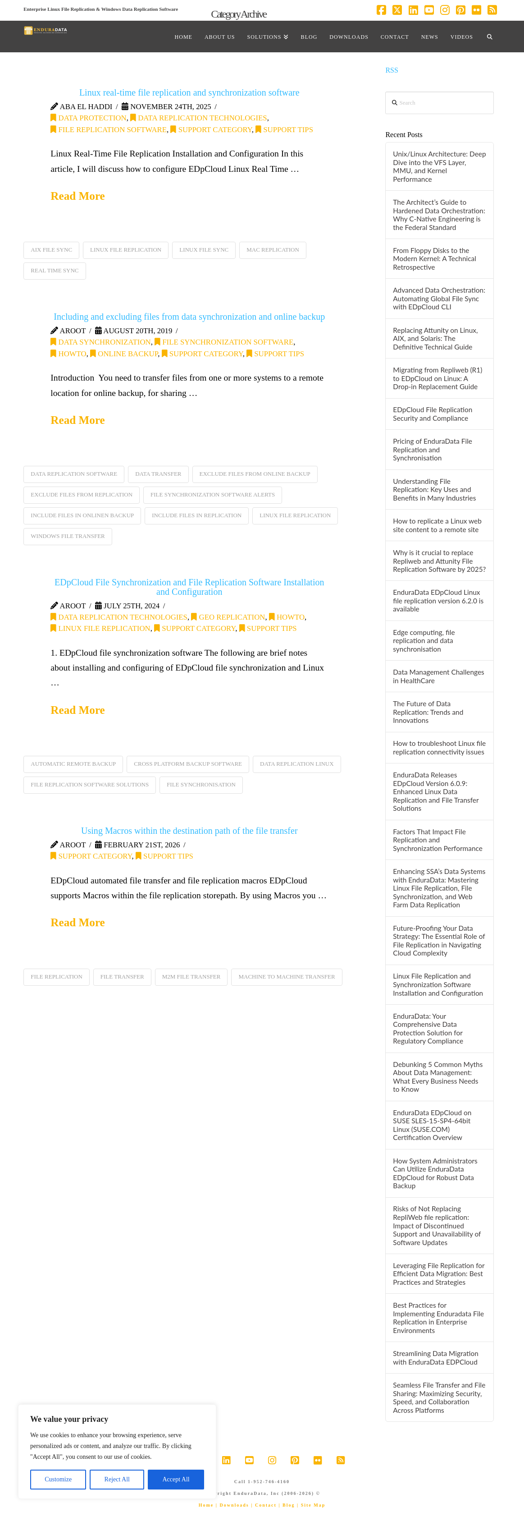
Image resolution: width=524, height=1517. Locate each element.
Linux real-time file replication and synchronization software (189, 92)
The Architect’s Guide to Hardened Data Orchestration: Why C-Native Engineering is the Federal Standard (439, 214)
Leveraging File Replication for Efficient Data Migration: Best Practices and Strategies (438, 1273)
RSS (391, 70)
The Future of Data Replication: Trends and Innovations (428, 711)
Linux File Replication (100, 628)
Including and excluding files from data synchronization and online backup (189, 317)
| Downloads (232, 1505)
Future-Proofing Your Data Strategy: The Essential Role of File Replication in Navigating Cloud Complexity (439, 940)
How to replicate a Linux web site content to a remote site (437, 525)
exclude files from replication (81, 494)
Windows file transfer (68, 536)
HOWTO (68, 353)
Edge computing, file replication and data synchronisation (424, 640)
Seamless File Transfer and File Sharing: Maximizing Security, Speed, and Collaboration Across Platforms (439, 1397)
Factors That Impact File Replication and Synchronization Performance (438, 839)
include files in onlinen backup (82, 515)
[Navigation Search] (490, 36)
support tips (284, 129)
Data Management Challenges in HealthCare (438, 676)
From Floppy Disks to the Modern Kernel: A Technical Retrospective (434, 258)
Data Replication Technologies (198, 118)
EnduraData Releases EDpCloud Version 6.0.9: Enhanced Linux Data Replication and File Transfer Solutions (435, 791)
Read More (77, 196)
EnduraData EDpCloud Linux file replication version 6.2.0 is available (438, 600)
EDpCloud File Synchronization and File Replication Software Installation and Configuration (189, 587)
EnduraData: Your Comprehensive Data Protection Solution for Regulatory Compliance (428, 1028)
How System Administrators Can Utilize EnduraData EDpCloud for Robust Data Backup (435, 1173)
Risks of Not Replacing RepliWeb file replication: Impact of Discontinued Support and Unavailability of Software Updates (437, 1225)
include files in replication (196, 515)
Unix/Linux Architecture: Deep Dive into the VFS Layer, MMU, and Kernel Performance (439, 166)
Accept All (175, 1479)
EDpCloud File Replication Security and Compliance (432, 413)
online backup (124, 353)
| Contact (264, 1505)
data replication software (74, 473)
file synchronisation (201, 784)
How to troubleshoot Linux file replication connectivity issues (439, 747)
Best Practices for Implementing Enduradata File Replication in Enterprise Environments (438, 1317)
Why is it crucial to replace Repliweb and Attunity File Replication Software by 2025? (439, 560)
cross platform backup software (188, 763)
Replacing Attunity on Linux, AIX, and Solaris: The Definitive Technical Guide (435, 338)
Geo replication (228, 617)
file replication (56, 976)
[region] (117, 1451)
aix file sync (51, 249)
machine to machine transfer (286, 976)
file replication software (108, 129)
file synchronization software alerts (212, 494)
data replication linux (297, 763)
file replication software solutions (90, 784)
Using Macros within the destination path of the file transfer (189, 831)
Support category (210, 129)
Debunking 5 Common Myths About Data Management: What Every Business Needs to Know (438, 1077)
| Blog (286, 1505)
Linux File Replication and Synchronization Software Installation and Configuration (438, 984)
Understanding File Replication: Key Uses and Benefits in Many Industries (434, 489)
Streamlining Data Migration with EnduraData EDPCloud (435, 1357)
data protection (88, 118)
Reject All (117, 1479)
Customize (58, 1479)
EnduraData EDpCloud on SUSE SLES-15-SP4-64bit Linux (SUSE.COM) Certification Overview (432, 1125)
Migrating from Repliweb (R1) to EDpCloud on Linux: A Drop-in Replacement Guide (437, 378)
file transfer (122, 976)
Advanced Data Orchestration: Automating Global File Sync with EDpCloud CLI (439, 298)
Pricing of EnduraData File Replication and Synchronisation (432, 449)
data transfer (158, 473)
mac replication (272, 249)
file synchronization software (224, 342)
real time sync (54, 270)
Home (206, 1505)
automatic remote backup (73, 763)
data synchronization (100, 342)
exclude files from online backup (255, 473)
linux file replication (125, 249)
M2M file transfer (191, 976)
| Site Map (311, 1505)
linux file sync (203, 249)
